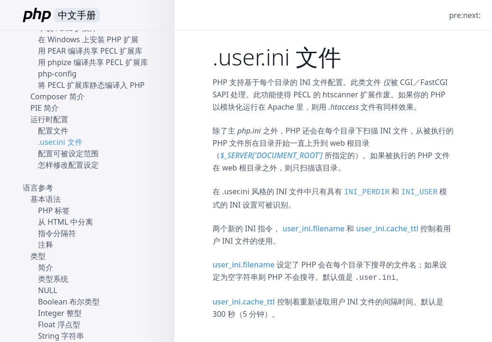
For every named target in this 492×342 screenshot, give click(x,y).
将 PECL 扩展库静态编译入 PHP (91, 85)
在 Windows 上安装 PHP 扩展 (88, 39)
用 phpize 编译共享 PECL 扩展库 (93, 62)
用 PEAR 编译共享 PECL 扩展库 (90, 51)
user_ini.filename (314, 228)
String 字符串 (61, 336)
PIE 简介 (44, 108)
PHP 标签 (54, 210)
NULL (47, 290)
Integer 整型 (60, 313)
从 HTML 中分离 (65, 222)
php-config (57, 73)
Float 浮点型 (59, 324)
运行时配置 (49, 119)
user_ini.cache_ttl (387, 228)
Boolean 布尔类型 (69, 301)
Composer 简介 (57, 96)
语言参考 (38, 187)
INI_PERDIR (367, 192)
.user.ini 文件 (60, 142)
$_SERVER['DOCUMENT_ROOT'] (271, 155)
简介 (45, 267)
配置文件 (53, 130)
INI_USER (419, 192)
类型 (38, 256)
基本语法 (45, 199)
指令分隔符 (57, 233)
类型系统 (53, 279)
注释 (45, 244)
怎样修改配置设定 (68, 165)
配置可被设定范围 (68, 153)
